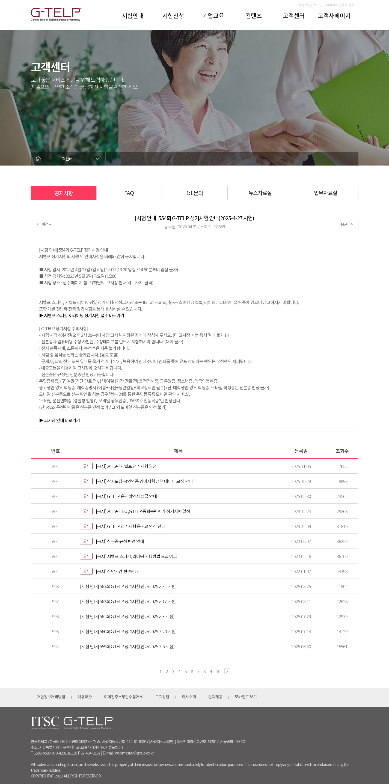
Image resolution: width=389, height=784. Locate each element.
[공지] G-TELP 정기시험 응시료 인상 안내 (130, 526)
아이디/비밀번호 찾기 (340, 5)
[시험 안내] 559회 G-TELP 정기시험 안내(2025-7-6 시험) (127, 646)
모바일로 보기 (246, 696)
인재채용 (215, 696)
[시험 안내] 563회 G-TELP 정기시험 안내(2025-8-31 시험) (128, 586)
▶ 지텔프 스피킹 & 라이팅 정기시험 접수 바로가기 (81, 315)
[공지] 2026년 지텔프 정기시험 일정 (126, 466)
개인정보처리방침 (51, 696)
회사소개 (189, 696)
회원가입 (304, 5)
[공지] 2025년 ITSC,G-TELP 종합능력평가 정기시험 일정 (143, 511)
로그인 (317, 5)
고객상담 (162, 696)
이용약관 (85, 696)
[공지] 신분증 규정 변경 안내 (120, 541)
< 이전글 (44, 224)
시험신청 (173, 15)
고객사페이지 (334, 15)
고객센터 (294, 15)
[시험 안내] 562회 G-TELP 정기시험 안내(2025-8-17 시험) (128, 601)
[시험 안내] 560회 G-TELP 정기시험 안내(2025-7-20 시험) (128, 631)
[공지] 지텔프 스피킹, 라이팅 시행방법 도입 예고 (136, 556)
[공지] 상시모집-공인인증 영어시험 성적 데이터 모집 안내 (144, 481)
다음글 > (345, 224)
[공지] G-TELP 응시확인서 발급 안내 (126, 496)
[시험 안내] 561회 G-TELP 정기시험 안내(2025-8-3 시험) (127, 616)
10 (218, 671)
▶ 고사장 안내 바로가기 (59, 420)
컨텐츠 (253, 15)
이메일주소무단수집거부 (123, 696)
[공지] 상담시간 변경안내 (117, 571)
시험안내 (133, 15)
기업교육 (213, 15)
